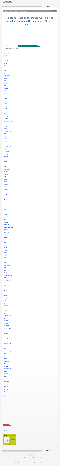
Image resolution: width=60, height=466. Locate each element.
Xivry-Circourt (6, 399)
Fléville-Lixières (6, 164)
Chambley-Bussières (7, 116)
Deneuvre (5, 139)
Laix (4, 217)
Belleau (5, 85)
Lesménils (5, 237)
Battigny (5, 80)
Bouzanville (6, 101)
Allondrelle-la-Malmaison (8, 53)
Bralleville (5, 106)
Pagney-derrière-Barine (8, 287)
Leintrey (5, 234)
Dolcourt (5, 144)
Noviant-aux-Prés (7, 280)
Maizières (5, 247)
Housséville (6, 207)
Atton (4, 65)
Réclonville (5, 303)
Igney (5, 209)
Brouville (5, 108)
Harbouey (5, 202)
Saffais (5, 318)
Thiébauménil (6, 341)
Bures (5, 111)
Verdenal (5, 378)
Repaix (5, 313)
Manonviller (6, 249)
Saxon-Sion (6, 333)
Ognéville (5, 283)
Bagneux (5, 73)
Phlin (4, 297)
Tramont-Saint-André (7, 351)
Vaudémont (6, 373)
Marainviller (6, 250)
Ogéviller (5, 282)
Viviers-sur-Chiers (7, 394)
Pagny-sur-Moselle (7, 288)
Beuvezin (5, 91)
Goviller (5, 187)
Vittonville (5, 393)
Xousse (5, 401)
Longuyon (5, 239)
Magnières (5, 244)
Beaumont (5, 83)
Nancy (5, 270)
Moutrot (5, 267)
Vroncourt (5, 396)
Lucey (5, 242)
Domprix (5, 149)
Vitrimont (5, 391)
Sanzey (5, 330)
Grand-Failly (6, 189)
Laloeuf (5, 219)
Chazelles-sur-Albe (7, 123)
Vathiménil (5, 371)
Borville (5, 96)
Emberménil (6, 154)
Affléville (5, 52)
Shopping (16, 11)
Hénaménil (5, 192)
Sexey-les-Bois (6, 336)
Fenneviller (5, 161)
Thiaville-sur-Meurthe (7, 343)
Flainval (5, 166)
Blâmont (5, 95)
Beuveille (5, 90)
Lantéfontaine (6, 229)
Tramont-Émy (6, 348)
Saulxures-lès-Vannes (7, 331)
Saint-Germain (6, 325)
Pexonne (5, 295)
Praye (5, 300)
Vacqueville (6, 358)
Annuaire (6, 11)
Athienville (5, 63)
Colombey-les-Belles (7, 131)
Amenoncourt (6, 55)
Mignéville (5, 257)
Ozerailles (5, 285)
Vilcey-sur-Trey (6, 381)
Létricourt (5, 214)
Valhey (5, 363)
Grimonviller (6, 191)
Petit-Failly (5, 292)
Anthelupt (5, 58)
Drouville (5, 153)
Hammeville (6, 197)
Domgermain (6, 148)
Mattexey (5, 252)
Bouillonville (6, 98)
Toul (4, 346)
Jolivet (5, 212)
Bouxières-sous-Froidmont (8, 100)
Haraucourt (5, 201)
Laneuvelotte (6, 222)
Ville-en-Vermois (6, 386)
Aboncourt (5, 50)
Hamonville (5, 199)
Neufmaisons (6, 272)
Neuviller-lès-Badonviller (8, 275)
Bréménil (5, 103)
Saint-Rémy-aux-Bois (7, 328)
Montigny (5, 262)
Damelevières (6, 138)
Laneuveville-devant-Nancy (8, 227)
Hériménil (5, 194)
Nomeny (5, 277)
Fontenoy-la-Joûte (7, 169)
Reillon (5, 310)
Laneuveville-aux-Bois (7, 224)
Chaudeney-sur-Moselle (8, 121)
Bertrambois (6, 88)
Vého (4, 356)
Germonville (6, 184)
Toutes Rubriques (23, 11)
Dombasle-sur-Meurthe (7, 146)
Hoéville (5, 204)
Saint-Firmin (6, 323)
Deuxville (5, 141)
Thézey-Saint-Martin (7, 340)
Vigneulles (5, 379)
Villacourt (5, 383)
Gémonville (6, 179)
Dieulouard (5, 143)
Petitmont (5, 293)
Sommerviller (6, 338)
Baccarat (5, 70)
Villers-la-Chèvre (6, 389)
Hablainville (6, 196)
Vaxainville (5, 376)
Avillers (5, 68)
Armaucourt (6, 60)
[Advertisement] (30, 37)
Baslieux (5, 78)
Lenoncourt (6, 235)
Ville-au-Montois (6, 384)
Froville (5, 176)
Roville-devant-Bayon (7, 315)
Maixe (5, 245)
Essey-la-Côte (6, 156)
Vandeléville (6, 366)
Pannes (5, 290)
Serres (5, 335)
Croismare (5, 136)
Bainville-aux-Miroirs (7, 75)
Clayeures (5, 128)
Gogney (5, 186)
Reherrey (5, 308)
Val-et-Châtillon (6, 361)
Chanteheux (6, 118)
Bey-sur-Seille (6, 93)
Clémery (5, 126)
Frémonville (6, 171)
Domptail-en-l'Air (6, 151)
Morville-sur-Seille (7, 265)
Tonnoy (5, 345)
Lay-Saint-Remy (6, 232)
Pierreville (5, 298)
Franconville (6, 174)
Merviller (5, 255)
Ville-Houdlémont (6, 388)
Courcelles (5, 133)
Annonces (11, 11)
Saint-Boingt (6, 320)
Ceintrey (5, 113)
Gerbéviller (5, 181)
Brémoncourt (6, 105)
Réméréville (6, 305)
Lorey (5, 240)
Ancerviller (5, 57)
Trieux (5, 353)
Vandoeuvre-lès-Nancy (7, 368)
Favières (5, 159)
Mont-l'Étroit (6, 260)
